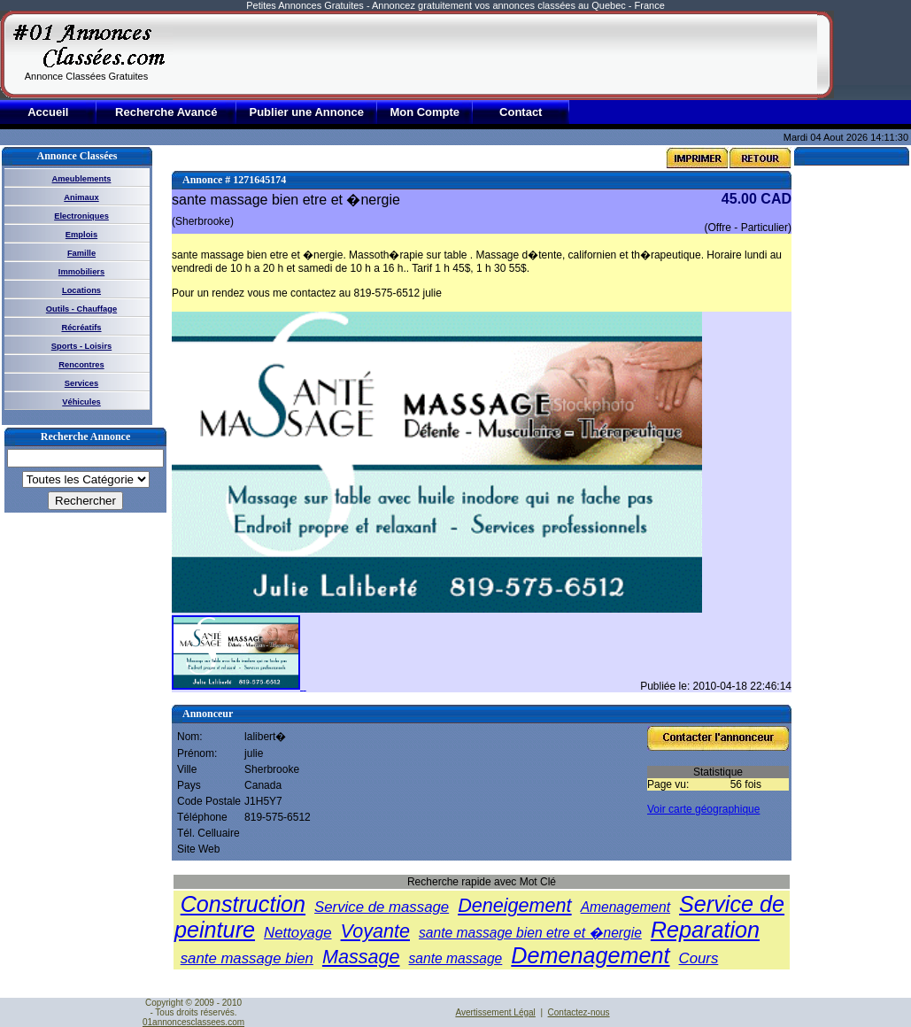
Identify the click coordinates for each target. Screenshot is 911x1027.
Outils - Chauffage (81, 309)
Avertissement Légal (495, 1012)
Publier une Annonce (306, 112)
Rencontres (81, 364)
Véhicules (81, 402)
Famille (81, 253)
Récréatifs (81, 327)
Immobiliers (81, 271)
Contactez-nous (579, 1012)
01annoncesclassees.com (193, 1022)
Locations (81, 290)
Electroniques (81, 216)
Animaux (81, 197)
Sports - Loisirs (81, 346)
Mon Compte (424, 112)
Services (81, 383)
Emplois (81, 234)
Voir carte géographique (703, 809)
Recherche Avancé (166, 112)
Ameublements (82, 178)
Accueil (47, 112)
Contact (520, 112)
